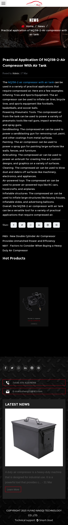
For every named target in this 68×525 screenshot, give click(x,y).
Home (29, 26)
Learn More (13, 489)
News (41, 26)
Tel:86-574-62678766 (21, 382)
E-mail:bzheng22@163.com (24, 391)
